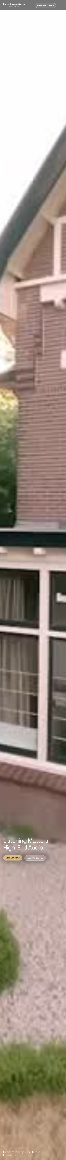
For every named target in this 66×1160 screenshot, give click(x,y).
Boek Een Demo (45, 5)
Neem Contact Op (35, 858)
